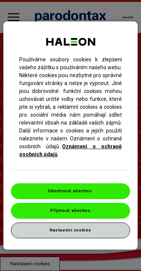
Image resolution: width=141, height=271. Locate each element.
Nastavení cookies (70, 230)
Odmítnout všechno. (70, 190)
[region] (70, 135)
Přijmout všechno (70, 210)
